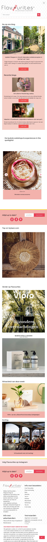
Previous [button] (6, 174)
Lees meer (23, 69)
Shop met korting (29, 490)
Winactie (27, 494)
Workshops (28, 502)
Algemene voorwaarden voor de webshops (33, 521)
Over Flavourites (29, 488)
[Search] (19, 14)
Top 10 (26, 496)
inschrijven (39, 215)
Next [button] (40, 174)
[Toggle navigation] (44, 2)
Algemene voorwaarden (31, 518)
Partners (27, 498)
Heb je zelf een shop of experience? (12, 520)
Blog (26, 492)
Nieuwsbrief (28, 500)
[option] (23, 175)
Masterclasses (7, 523)
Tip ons (27, 505)
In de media (28, 507)
